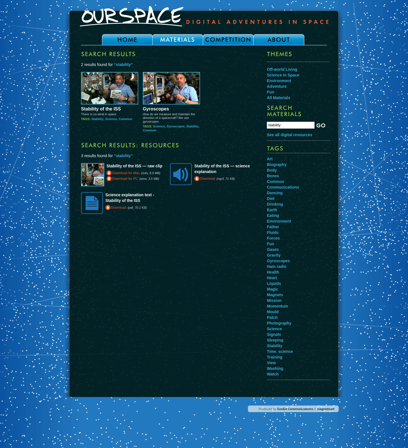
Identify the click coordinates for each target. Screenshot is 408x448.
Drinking (275, 204)
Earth (272, 210)
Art (270, 159)
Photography (279, 323)
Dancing (274, 193)
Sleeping (275, 340)
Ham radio (276, 266)
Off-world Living (282, 69)
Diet (270, 198)
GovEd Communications (295, 409)
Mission (274, 300)
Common (125, 119)
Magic (272, 289)
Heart (272, 278)
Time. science (280, 351)
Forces (273, 238)
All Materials (278, 97)
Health (273, 272)
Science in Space (283, 75)
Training (274, 357)
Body (272, 170)
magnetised (325, 409)
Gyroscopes (156, 108)
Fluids (273, 232)
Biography (276, 164)
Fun (270, 92)
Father (273, 227)
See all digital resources (289, 135)
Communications (283, 187)
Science (111, 119)
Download (207, 179)
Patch (272, 317)
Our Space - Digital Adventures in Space (204, 16)
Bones (273, 176)
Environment (279, 80)
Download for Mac (126, 173)
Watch (273, 374)
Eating (273, 215)
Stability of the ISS (101, 108)
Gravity (273, 255)
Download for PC (125, 179)
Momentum (277, 306)
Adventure (276, 86)
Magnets (275, 295)
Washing (275, 368)
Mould (273, 312)
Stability (97, 119)
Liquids (274, 283)
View (271, 362)
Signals (274, 334)
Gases (273, 249)
